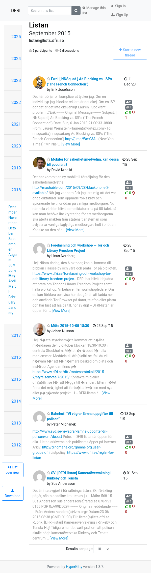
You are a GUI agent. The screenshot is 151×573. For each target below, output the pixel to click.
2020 (16, 145)
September (12, 244)
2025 (16, 36)
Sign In (118, 6)
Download (12, 493)
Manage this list (94, 10)
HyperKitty (74, 567)
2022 (16, 102)
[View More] (70, 144)
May (12, 276)
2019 (16, 167)
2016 (16, 357)
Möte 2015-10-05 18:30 (68, 326)
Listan (38, 25)
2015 (16, 379)
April (12, 281)
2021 (16, 124)
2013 (16, 423)
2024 (16, 58)
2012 (16, 444)
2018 (16, 189)
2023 (16, 80)
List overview (12, 469)
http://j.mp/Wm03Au (81, 139)
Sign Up (119, 15)
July (12, 265)
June (12, 270)
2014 (16, 401)
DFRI (15, 10)
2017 (16, 335)
